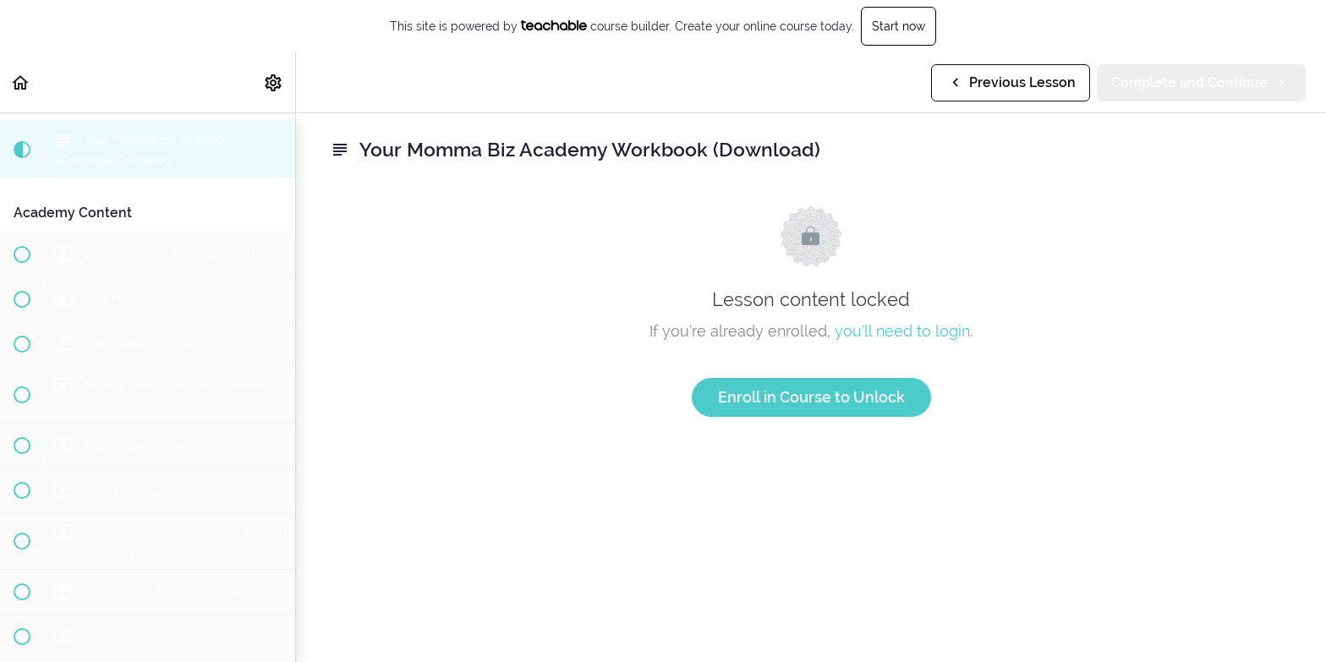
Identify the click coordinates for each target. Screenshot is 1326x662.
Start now (898, 26)
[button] (21, 82)
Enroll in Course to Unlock (811, 397)
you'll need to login (902, 331)
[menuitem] (274, 82)
